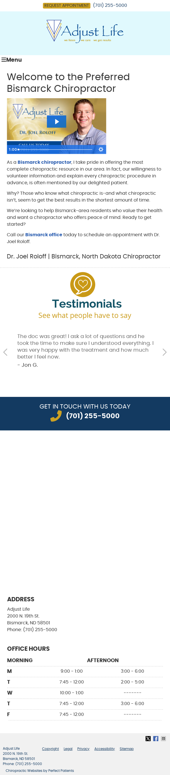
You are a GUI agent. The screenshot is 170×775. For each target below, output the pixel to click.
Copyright (50, 749)
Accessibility (104, 749)
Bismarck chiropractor (44, 162)
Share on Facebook (156, 738)
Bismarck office (43, 235)
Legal (68, 749)
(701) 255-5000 (110, 5)
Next (164, 352)
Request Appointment (66, 6)
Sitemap (127, 749)
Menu (11, 60)
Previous (6, 352)
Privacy (83, 749)
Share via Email (164, 738)
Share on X (149, 738)
